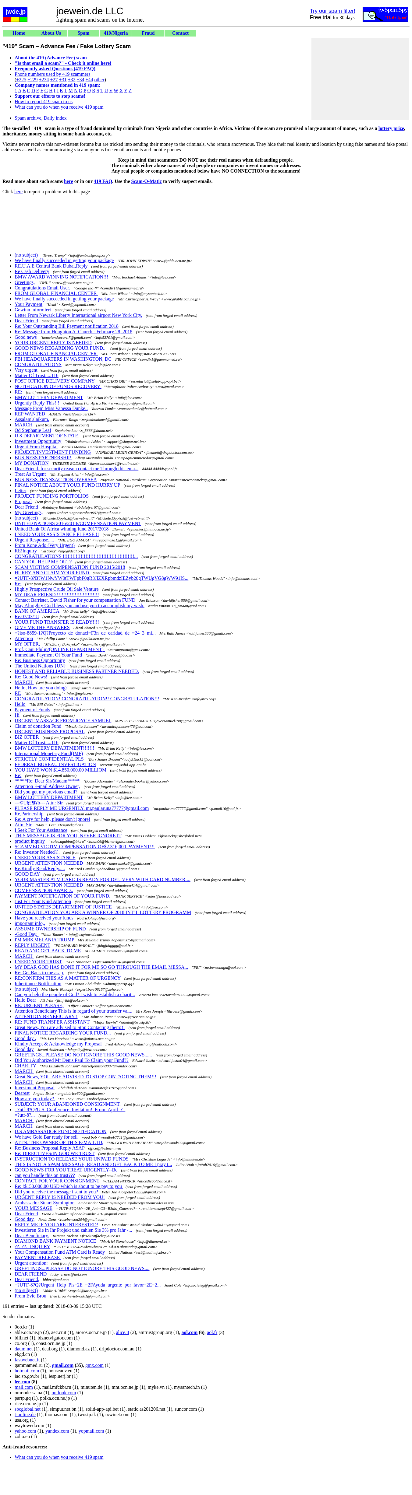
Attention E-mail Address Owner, (47, 786)
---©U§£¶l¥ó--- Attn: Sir (39, 802)
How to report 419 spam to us (44, 101)
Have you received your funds (44, 917)
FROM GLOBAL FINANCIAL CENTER (56, 293)
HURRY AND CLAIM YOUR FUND (52, 572)
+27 (54, 79)
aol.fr (212, 1332)
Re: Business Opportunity (40, 660)
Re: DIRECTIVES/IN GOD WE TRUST (54, 1153)
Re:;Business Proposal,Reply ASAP (49, 1147)
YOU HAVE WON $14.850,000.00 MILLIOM (60, 769)
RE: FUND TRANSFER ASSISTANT (52, 1021)
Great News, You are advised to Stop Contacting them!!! (70, 1027)
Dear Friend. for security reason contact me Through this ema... (76, 468)
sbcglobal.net (28, 1409)
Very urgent (26, 370)
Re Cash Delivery (32, 271)
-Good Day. (27, 934)
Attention (24, 638)
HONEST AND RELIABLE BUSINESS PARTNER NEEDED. (77, 671)
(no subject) (26, 254)
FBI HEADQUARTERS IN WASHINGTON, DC (63, 359)
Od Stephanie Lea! (33, 430)
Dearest (22, 1093)
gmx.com (94, 1365)
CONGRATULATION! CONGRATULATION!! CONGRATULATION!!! (87, 698)
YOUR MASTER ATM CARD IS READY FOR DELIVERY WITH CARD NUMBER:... (102, 879)
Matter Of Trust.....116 (37, 375)
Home (19, 33)
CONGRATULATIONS (38, 364)
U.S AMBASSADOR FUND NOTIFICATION (60, 1131)
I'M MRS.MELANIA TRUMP (44, 939)
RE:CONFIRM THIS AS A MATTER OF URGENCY (68, 978)
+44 (89, 79)
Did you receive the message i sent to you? (56, 1191)
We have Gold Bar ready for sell (46, 1137)
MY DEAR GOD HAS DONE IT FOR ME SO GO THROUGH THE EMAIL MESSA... (101, 967)
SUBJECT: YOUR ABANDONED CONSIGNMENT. (68, 1104)
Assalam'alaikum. (32, 419)
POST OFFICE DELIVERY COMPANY (54, 380)
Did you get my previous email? (46, 791)
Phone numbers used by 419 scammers (52, 74)
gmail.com (63, 1365)
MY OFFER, (27, 643)
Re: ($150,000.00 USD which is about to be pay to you (69, 1186)
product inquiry (30, 841)
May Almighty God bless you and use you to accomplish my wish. (79, 605)
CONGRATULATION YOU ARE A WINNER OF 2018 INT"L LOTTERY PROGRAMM (103, 912)
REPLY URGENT (32, 945)
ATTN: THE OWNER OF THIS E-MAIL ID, (59, 1142)
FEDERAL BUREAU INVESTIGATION (55, 764)
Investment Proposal (35, 1087)
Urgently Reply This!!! (37, 402)
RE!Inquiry (26, 550)
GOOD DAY (28, 874)
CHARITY (25, 1065)
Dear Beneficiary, (32, 1235)
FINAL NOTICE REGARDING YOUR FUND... (63, 1032)
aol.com (190, 1332)
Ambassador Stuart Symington (44, 1202)
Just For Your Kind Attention (43, 901)
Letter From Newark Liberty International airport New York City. (78, 315)
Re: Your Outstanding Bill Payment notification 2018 (67, 326)
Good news (26, 337)
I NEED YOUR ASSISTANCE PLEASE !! (57, 534)
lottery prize (391, 128)
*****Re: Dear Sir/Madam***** (48, 780)
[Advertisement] (360, 79)
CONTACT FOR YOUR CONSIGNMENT (57, 1180)
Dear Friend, (27, 1279)
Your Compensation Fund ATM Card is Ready (60, 1252)
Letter (20, 490)
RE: (18, 391)
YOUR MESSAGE (33, 1208)
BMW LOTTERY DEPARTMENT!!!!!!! (54, 748)
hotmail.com (27, 1370)
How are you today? (35, 1098)
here (68, 181)
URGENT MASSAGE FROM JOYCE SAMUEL (63, 720)
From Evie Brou (30, 1295)
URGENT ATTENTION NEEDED (49, 863)
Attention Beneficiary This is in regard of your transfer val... (73, 1011)
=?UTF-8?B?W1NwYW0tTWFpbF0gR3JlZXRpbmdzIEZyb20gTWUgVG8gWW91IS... (101, 578)
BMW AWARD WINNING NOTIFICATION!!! (61, 276)
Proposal (23, 501)
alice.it (122, 1332)
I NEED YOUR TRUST (38, 961)
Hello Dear (25, 1000)
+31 (62, 79)
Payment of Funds (32, 709)
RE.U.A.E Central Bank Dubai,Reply (51, 265)
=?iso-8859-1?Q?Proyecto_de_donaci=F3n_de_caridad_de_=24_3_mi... (85, 632)
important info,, (30, 923)
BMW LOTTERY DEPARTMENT (49, 397)
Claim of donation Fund (38, 726)
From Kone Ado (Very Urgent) (45, 545)
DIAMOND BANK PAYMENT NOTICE (55, 1241)
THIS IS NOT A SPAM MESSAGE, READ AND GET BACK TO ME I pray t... (93, 1164)
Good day (24, 1049)
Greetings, (25, 282)
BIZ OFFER (27, 737)
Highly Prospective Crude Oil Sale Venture (57, 589)
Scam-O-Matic (146, 181)
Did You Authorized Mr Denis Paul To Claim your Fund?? (72, 1060)
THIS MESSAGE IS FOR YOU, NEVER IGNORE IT (68, 835)
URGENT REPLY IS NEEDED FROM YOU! (60, 1197)
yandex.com (57, 1431)
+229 (32, 79)
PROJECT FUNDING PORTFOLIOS (52, 496)
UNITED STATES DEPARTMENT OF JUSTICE (64, 906)
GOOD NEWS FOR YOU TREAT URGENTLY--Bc (66, 1169)
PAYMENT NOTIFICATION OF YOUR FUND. (62, 895)
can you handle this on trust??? (45, 1175)
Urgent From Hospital (36, 446)
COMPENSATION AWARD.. (44, 890)
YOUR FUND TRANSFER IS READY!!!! (57, 622)
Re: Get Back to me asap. (39, 972)
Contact (180, 33)
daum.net (24, 1348)
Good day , (25, 1038)
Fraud (148, 33)
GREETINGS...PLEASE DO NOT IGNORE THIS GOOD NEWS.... (82, 1268)
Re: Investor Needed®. (37, 852)
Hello (20, 704)
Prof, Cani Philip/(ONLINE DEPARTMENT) (60, 649)
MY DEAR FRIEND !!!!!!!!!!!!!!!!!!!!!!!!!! (57, 594)
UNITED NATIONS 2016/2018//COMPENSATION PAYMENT (78, 523)
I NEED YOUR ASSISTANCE (45, 857)
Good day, (25, 1219)
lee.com (22, 1381)
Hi (17, 715)
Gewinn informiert (33, 309)
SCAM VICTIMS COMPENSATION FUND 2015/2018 (70, 567)
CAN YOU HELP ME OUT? (43, 561)
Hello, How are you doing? (41, 687)
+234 (44, 79)
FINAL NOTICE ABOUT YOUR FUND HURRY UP (67, 485)
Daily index (55, 118)
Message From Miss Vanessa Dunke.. (51, 408)
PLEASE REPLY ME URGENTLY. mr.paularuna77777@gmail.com (82, 808)
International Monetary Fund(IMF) (49, 753)
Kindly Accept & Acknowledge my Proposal (58, 1043)
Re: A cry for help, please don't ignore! (52, 819)
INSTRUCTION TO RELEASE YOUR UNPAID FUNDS (72, 1158)
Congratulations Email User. (42, 287)
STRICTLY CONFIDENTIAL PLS (49, 759)
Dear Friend (26, 320)
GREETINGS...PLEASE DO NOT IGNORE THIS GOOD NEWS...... (83, 1054)
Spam (83, 33)
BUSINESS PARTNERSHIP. (43, 457)
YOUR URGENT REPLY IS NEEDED (53, 342)
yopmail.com (91, 1431)
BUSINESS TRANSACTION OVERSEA (56, 479)
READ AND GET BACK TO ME (48, 950)
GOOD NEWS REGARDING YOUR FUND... (61, 348)
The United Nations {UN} (40, 665)
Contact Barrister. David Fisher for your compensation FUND (75, 600)
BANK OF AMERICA (37, 611)
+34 (80, 79)
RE (18, 693)
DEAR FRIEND (31, 1273)
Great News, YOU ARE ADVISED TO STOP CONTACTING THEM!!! (85, 1076)
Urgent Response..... (34, 539)
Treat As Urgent (30, 474)
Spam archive (28, 118)
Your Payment (28, 304)
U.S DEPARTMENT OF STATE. (47, 435)
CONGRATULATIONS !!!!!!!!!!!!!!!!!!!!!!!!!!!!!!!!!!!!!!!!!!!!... (76, 556)
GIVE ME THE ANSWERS (42, 627)
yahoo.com (25, 1431)
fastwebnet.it (27, 1359)
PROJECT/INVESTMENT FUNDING (53, 452)
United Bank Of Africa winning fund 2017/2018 (61, 528)
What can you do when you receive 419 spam (59, 107)
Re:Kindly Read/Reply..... (40, 868)
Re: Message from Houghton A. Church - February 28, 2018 (73, 331)
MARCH (24, 424)
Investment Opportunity (38, 441)
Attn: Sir (23, 824)
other (99, 79)
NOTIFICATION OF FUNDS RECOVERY (58, 386)
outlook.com (64, 1392)
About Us (51, 33)
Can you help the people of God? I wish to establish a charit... (75, 994)
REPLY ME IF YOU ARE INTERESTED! (56, 1224)
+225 (21, 79)
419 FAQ (103, 181)
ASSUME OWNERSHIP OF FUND (50, 928)
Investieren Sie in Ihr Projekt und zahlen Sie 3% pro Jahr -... (73, 1230)
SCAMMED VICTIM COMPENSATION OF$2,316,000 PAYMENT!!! (85, 846)
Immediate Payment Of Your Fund (48, 654)
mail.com (24, 1387)
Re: (18, 583)
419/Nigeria (116, 33)
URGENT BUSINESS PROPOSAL (49, 731)
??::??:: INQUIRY (32, 1246)
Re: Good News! (31, 676)
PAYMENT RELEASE (38, 1257)
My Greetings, (29, 512)
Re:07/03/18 (27, 616)
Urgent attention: (31, 1263)
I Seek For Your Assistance (41, 830)
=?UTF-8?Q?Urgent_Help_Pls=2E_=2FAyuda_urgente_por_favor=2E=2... (88, 1284)
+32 (71, 79)
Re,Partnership (29, 813)
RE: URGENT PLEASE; (39, 1005)
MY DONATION (32, 463)
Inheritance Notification (38, 983)
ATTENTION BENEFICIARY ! (46, 1016)
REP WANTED (30, 413)
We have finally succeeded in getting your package (64, 260)
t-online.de (25, 1414)
